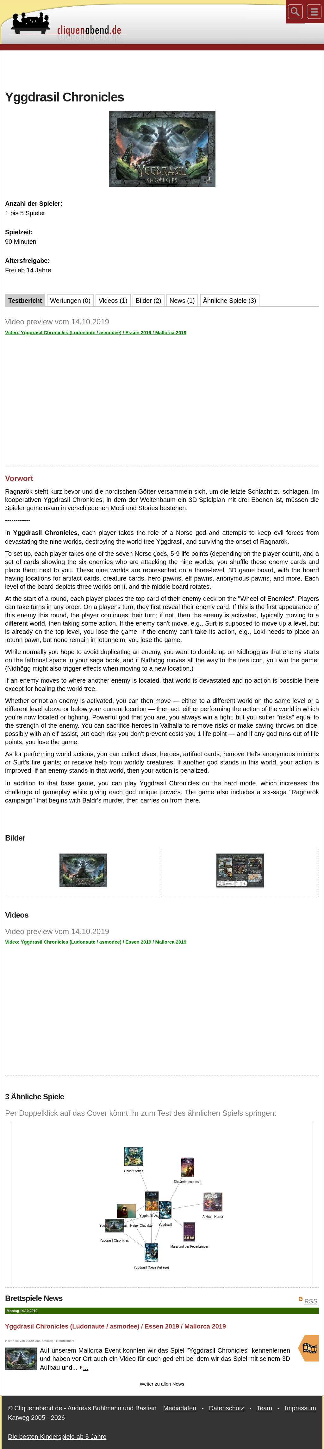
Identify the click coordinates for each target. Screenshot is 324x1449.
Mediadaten (179, 1408)
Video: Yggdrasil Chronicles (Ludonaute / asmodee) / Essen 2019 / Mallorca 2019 (95, 332)
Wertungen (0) (70, 300)
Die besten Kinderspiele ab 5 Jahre (57, 1436)
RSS (310, 1301)
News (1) (182, 300)
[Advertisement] (162, 69)
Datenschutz (226, 1408)
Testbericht (25, 300)
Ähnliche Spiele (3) (229, 300)
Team (264, 1408)
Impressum (300, 1408)
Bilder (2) (148, 300)
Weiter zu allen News (162, 1384)
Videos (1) (113, 300)
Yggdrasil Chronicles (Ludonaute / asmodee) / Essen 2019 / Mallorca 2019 (115, 1326)
